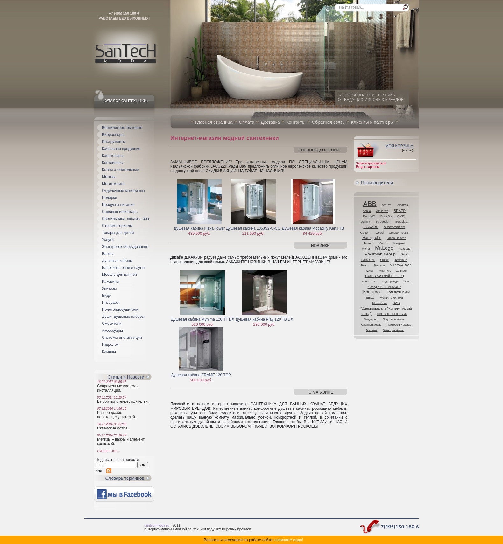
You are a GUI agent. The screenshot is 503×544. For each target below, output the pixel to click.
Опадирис (370, 319)
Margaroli (399, 243)
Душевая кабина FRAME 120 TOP (201, 375)
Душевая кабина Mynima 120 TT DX (202, 319)
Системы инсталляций (122, 337)
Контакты (295, 122)
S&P (404, 254)
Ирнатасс (372, 291)
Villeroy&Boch (401, 265)
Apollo (367, 211)
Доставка (270, 122)
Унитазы (109, 288)
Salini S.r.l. (368, 260)
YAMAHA (384, 270)
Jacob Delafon (396, 238)
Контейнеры (113, 162)
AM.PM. (387, 204)
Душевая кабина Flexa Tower (199, 228)
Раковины (110, 281)
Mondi (366, 248)
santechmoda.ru (156, 525)
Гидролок (110, 344)
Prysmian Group (380, 254)
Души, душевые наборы (123, 316)
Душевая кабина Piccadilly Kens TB (313, 228)
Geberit (365, 232)
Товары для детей (118, 232)
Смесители (112, 323)
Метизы (109, 176)
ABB (370, 203)
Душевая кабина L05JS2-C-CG (253, 228)
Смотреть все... (108, 451)
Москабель (379, 303)
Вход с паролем (367, 167)
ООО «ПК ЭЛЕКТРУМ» (392, 314)
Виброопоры (113, 134)
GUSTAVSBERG (394, 227)
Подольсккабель (394, 319)
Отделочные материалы (123, 190)
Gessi (380, 232)
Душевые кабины (117, 260)
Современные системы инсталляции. (117, 388)
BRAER (400, 211)
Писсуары (110, 302)
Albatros (402, 204)
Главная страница (214, 122)
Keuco (383, 243)
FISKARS (370, 227)
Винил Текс (369, 281)
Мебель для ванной (119, 274)
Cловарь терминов (125, 478)
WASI (369, 270)
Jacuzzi (368, 243)
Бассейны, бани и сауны (123, 267)
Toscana (379, 265)
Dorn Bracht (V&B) (392, 216)
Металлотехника (391, 297)
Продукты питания (118, 204)
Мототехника (113, 183)
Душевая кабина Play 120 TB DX (264, 319)
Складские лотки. (112, 428)
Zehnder (401, 270)
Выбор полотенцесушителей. (123, 401)
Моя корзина (399, 146)
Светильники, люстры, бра (125, 218)
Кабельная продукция (121, 148)
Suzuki (384, 260)
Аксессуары (112, 330)
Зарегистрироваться (371, 163)
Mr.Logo (384, 248)
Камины (109, 351)
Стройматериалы (117, 225)
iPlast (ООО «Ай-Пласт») (384, 276)
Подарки (109, 197)
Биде (106, 295)
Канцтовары (112, 155)
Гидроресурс (390, 281)
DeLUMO (369, 216)
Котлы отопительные (120, 169)
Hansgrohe (371, 237)
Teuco (364, 265)
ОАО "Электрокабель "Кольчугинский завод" (386, 308)
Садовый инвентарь (120, 211)
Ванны (108, 253)
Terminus (401, 260)
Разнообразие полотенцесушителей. (116, 414)
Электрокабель (393, 330)
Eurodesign (382, 221)
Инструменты (114, 141)
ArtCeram (382, 211)
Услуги (108, 239)
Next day (404, 248)
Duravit (365, 221)
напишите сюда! (288, 540)
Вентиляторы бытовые (122, 127)
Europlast (401, 221)
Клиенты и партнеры (372, 122)
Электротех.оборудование (125, 246)
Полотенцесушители (120, 309)
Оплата (246, 122)
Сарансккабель (371, 324)
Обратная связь (328, 122)
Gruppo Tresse (398, 232)
